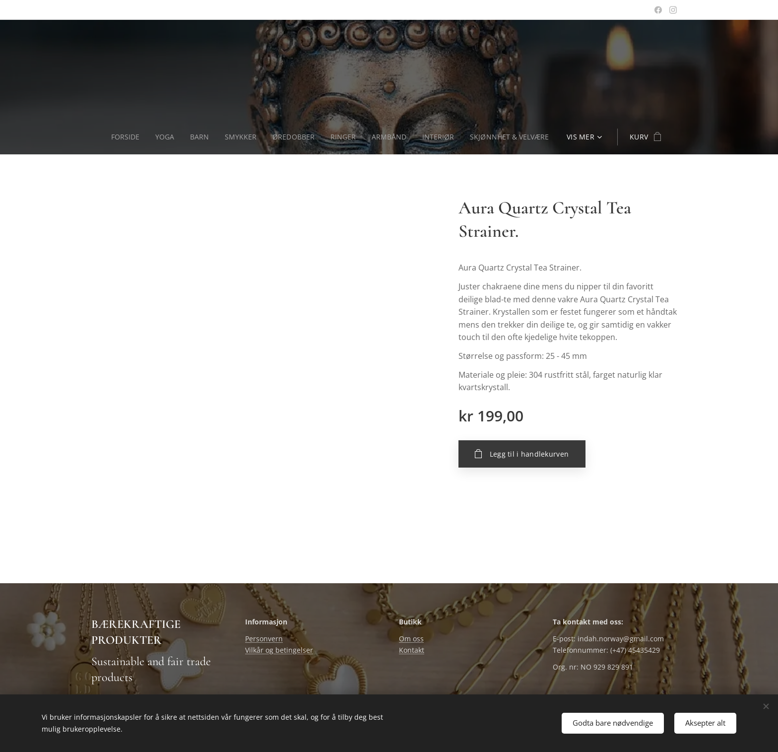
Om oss (411, 639)
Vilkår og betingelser (279, 650)
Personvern (264, 639)
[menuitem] (125, 137)
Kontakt (411, 650)
